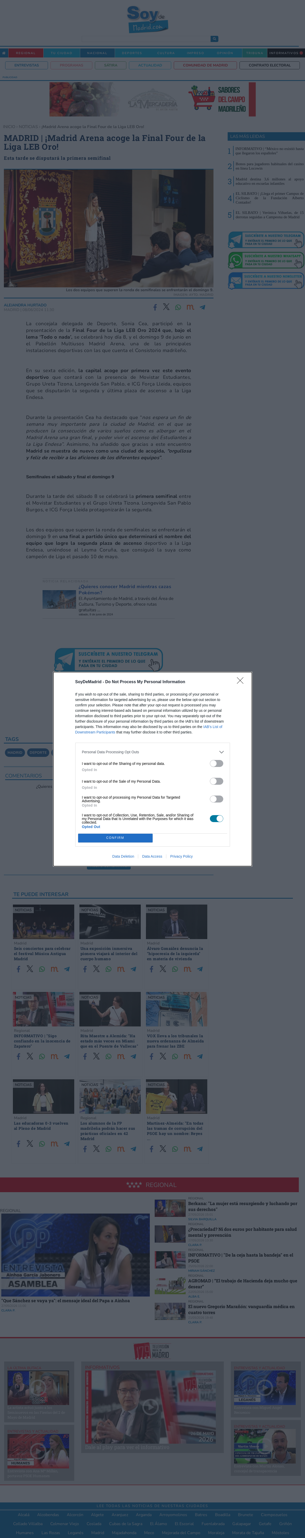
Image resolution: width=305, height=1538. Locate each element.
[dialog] (152, 769)
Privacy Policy (181, 856)
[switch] (216, 763)
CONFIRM (115, 838)
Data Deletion (123, 856)
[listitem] (152, 752)
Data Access (152, 856)
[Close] (242, 682)
